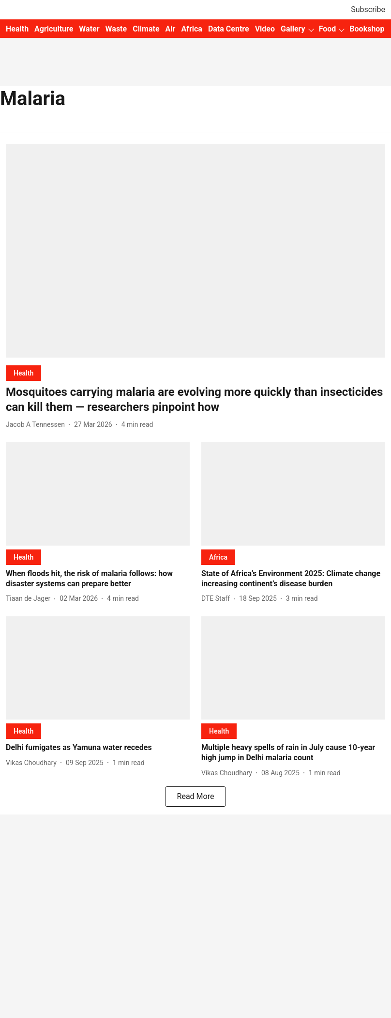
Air (170, 28)
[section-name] (23, 372)
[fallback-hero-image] (195, 251)
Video (265, 28)
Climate (146, 28)
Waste (116, 28)
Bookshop (366, 28)
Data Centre (228, 28)
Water (89, 28)
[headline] (195, 400)
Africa (191, 28)
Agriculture (53, 28)
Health (17, 28)
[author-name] (37, 425)
